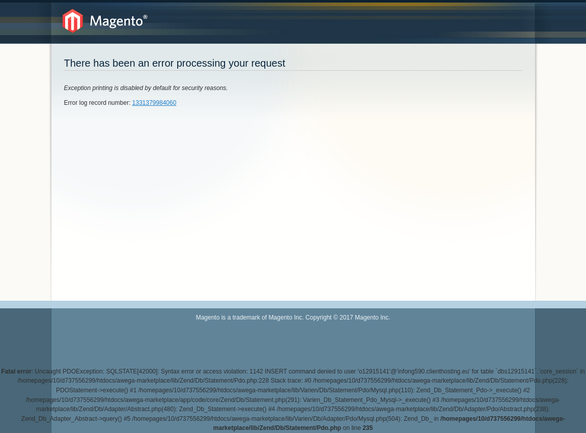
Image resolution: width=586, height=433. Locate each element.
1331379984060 (154, 102)
